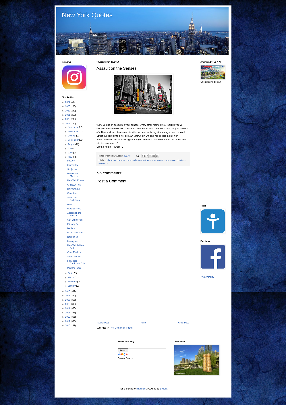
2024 (68, 102)
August (71, 144)
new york (121, 160)
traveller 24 (103, 163)
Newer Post (103, 322)
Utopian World (74, 208)
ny (155, 160)
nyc (167, 160)
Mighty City (72, 165)
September (73, 140)
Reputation (72, 237)
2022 (68, 110)
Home (143, 322)
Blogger (163, 388)
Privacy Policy (207, 277)
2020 (68, 119)
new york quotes (145, 160)
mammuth (141, 388)
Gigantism (72, 193)
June (70, 152)
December (73, 127)
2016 (68, 300)
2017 (68, 295)
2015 (68, 304)
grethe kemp (110, 160)
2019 (68, 123)
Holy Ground (73, 189)
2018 (68, 291)
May (70, 157)
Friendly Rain (73, 224)
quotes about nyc (178, 160)
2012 (68, 317)
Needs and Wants (76, 232)
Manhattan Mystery (72, 174)
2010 (68, 325)
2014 (68, 308)
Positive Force (74, 268)
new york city (131, 160)
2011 (68, 321)
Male (69, 204)
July (70, 148)
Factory (71, 160)
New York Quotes (87, 15)
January (72, 286)
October (72, 135)
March (71, 277)
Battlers (71, 228)
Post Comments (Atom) (121, 328)
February (72, 281)
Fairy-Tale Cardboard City (76, 262)
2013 (68, 312)
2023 (68, 106)
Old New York (74, 185)
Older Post (183, 322)
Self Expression (74, 220)
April (70, 273)
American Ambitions (73, 198)
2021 (68, 115)
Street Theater (74, 256)
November (73, 131)
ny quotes (161, 160)
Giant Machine (74, 252)
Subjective (72, 169)
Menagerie (72, 241)
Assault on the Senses (74, 214)
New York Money (75, 180)
